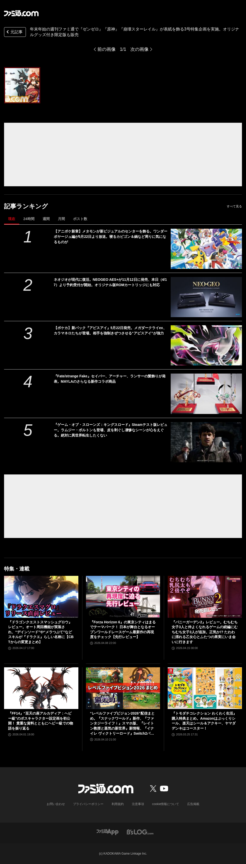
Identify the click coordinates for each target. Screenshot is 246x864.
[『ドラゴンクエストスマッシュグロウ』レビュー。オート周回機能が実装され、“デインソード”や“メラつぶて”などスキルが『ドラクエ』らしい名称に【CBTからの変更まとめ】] (41, 597)
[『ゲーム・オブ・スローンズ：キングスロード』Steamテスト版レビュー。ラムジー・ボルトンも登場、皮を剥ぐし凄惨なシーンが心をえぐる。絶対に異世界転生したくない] (206, 442)
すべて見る (234, 206)
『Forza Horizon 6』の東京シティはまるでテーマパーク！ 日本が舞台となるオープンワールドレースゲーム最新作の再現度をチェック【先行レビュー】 (123, 629)
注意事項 (138, 804)
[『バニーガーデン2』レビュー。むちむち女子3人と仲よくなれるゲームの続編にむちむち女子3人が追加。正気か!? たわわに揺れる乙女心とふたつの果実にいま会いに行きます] (205, 597)
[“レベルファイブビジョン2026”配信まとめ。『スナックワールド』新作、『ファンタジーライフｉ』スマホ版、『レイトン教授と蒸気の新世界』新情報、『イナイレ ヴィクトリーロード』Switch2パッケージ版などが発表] (123, 688)
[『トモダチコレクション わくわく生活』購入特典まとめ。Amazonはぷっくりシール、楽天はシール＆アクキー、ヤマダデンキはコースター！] (205, 688)
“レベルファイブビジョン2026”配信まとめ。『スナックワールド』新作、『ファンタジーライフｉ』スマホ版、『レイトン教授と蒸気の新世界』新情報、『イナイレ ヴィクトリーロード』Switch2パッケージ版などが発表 (122, 723)
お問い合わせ (56, 804)
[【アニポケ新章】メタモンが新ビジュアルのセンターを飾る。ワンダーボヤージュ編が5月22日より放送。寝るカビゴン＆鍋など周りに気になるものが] (206, 249)
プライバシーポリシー (88, 804)
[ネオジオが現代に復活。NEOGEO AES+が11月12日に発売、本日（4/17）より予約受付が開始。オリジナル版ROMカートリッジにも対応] (206, 297)
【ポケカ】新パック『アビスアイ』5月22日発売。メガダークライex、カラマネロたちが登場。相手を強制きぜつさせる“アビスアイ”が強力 (110, 330)
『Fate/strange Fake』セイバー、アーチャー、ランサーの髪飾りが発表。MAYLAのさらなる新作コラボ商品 (110, 378)
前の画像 (106, 49)
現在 (11, 219)
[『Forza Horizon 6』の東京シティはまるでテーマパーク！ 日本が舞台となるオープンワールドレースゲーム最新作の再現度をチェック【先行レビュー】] (123, 597)
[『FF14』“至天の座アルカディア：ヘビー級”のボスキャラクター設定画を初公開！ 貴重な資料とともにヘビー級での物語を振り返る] (41, 688)
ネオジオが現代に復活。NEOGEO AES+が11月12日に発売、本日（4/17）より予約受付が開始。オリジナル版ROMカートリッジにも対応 (110, 282)
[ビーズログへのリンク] (140, 831)
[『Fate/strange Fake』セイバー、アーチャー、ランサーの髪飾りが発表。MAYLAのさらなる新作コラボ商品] (206, 394)
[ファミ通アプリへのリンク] (107, 831)
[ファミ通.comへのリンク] (21, 13)
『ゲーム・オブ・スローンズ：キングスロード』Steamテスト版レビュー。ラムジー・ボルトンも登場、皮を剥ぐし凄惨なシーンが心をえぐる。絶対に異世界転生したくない (110, 430)
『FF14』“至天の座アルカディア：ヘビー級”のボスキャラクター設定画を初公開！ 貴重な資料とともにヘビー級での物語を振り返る (40, 720)
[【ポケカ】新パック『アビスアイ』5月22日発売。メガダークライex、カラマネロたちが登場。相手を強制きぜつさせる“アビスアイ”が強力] (206, 345)
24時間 (28, 219)
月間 (61, 219)
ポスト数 (80, 219)
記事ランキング (26, 206)
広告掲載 (193, 804)
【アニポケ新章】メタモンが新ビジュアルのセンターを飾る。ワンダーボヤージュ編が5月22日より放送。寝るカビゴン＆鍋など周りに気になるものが (110, 236)
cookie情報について (165, 804)
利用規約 (118, 804)
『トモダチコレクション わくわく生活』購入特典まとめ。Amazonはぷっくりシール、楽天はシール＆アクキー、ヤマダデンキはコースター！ (204, 720)
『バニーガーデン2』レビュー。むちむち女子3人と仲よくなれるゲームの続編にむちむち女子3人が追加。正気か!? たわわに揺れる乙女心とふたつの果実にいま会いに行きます (205, 632)
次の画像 (139, 49)
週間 (46, 219)
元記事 (14, 32)
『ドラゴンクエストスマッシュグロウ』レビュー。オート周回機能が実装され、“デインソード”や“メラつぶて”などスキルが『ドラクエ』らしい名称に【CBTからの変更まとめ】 (41, 632)
